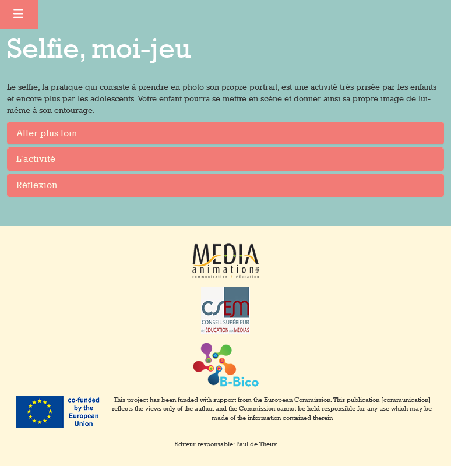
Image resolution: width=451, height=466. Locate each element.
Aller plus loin (46, 133)
